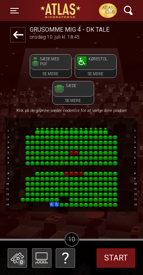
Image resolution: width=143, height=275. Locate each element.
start (116, 257)
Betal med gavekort (65, 219)
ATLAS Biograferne (63, 10)
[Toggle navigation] (14, 10)
